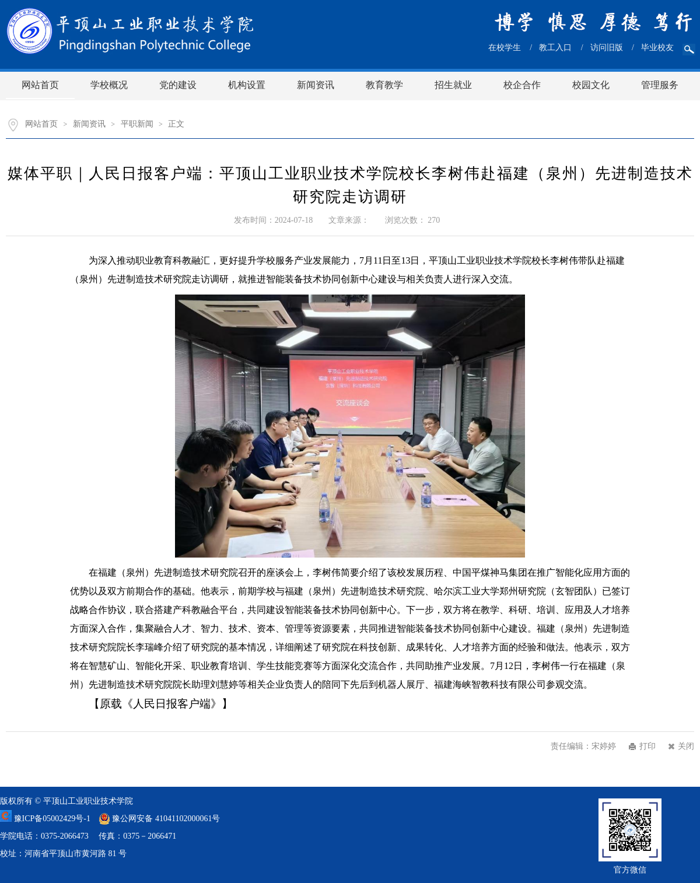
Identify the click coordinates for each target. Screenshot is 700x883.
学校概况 (109, 85)
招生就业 (453, 85)
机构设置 (246, 85)
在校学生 (504, 47)
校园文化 (591, 85)
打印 (647, 746)
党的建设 (178, 85)
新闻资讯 (315, 85)
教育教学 (384, 85)
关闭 (686, 746)
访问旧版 (606, 47)
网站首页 (40, 85)
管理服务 (659, 85)
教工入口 (555, 47)
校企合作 (522, 85)
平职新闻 (137, 124)
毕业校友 (657, 47)
